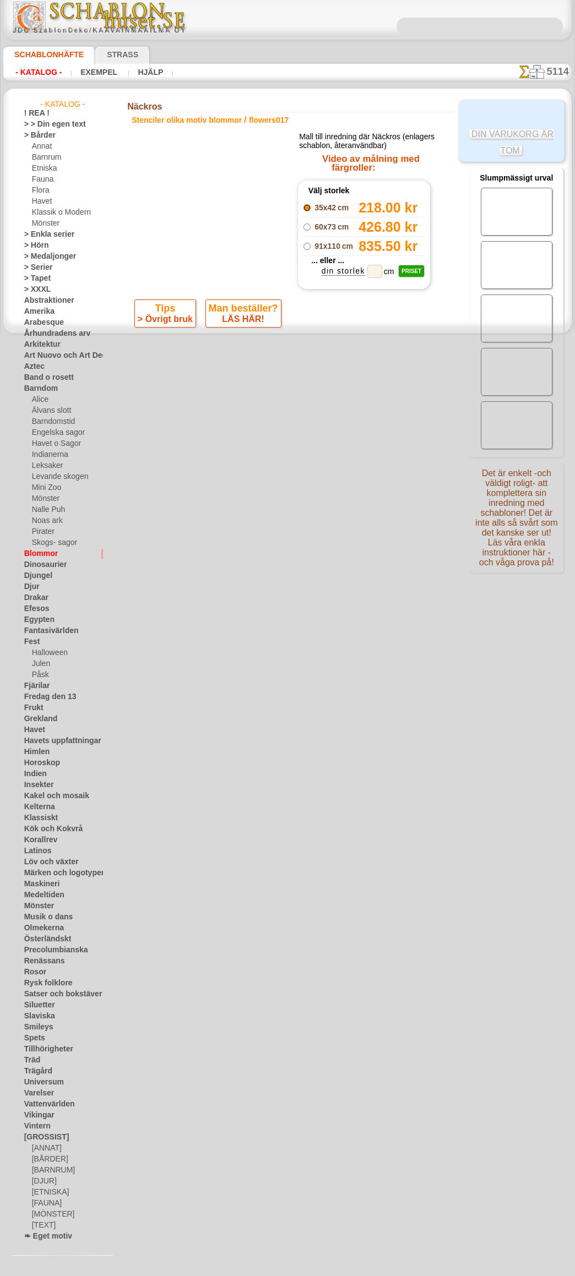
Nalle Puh (46, 510)
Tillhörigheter (44, 1049)
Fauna (41, 179)
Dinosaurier (42, 565)
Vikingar (36, 1115)
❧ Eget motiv (44, 1236)
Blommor (38, 554)
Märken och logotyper (57, 873)
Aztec (32, 367)
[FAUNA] (45, 1203)
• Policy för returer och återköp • (290, 666)
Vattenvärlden (46, 1104)
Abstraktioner (45, 301)
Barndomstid (52, 422)
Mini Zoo (45, 488)
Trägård (35, 1071)
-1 (246, 397)
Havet (41, 201)
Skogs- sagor (51, 543)
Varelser (37, 1093)
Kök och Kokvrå (48, 829)
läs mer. (357, 1267)
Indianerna (48, 455)
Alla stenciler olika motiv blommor (286, 422)
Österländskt (44, 939)
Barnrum (45, 157)
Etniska (43, 168)
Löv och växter (46, 862)
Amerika (36, 312)
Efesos (34, 609)
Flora (40, 190)
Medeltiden (41, 895)
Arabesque (40, 323)
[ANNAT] (45, 1148)
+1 (328, 397)
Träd (30, 1060)
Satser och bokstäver (56, 994)
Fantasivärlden (47, 631)
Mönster (45, 223)
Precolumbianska (50, 950)
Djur (30, 587)
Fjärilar (35, 686)
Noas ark (45, 521)
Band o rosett (45, 378)
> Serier (35, 267)
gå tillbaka (287, 397)
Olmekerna (40, 928)
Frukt (32, 708)
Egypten (36, 620)
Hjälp (135, 72)
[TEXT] (42, 1225)
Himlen (34, 752)
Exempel (90, 72)
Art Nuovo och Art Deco (60, 356)
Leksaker (45, 466)
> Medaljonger (45, 256)
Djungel (35, 576)
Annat (41, 146)
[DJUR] (43, 1181)
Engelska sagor (54, 433)
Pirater (42, 532)
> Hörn (34, 245)
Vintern (35, 1126)
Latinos (35, 851)
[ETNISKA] (48, 1192)
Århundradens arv (51, 334)
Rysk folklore (43, 983)
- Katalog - (35, 72)
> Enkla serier (44, 234)
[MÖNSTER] (50, 1214)
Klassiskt (38, 818)
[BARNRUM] (52, 1170)
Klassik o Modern (58, 212)
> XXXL (35, 290)
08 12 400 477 (306, 537)
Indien (33, 774)
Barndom (38, 389)
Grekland (38, 719)
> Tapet (34, 278)
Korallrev (38, 840)
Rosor (33, 972)
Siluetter (37, 1005)
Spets (32, 1038)
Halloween (47, 653)
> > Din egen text (48, 124)
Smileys (35, 1027)
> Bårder (37, 135)
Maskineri (39, 884)
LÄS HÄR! (241, 368)
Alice (39, 400)
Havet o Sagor (53, 444)
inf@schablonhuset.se (311, 557)
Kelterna (37, 807)
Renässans (40, 961)
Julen (39, 664)
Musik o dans (44, 917)
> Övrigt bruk (167, 368)
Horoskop (39, 763)
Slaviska (36, 1016)
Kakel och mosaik (50, 796)
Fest (30, 642)
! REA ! (34, 113)
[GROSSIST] (42, 1137)
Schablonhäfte (42, 54)
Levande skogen (56, 477)
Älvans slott (50, 411)
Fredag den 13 (45, 697)
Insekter (36, 785)
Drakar (35, 598)
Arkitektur (39, 345)
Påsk (39, 675)
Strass (105, 54)
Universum (40, 1082)
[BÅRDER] (48, 1159)
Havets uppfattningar (57, 741)
